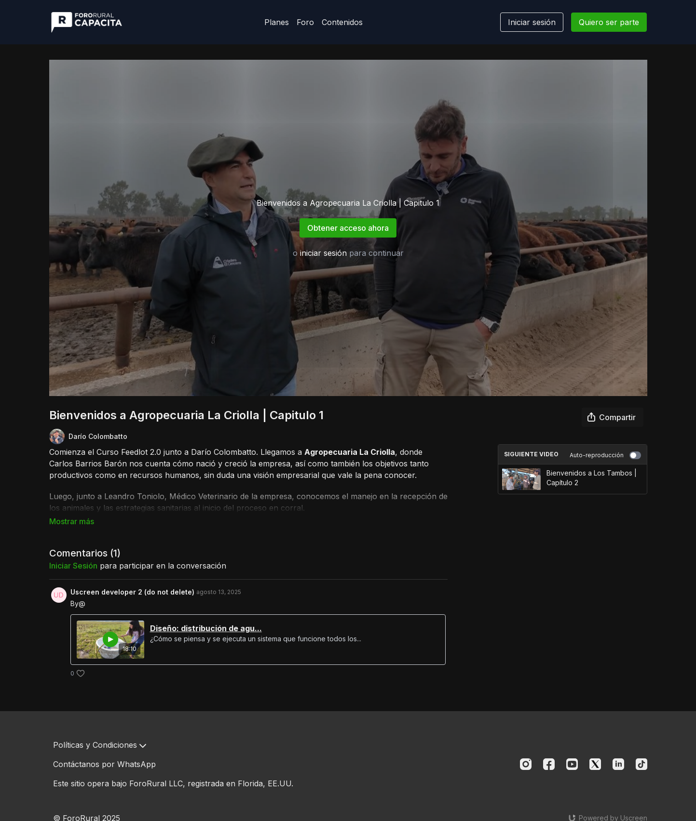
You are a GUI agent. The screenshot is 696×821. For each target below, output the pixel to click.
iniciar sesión (323, 253)
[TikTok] (641, 764)
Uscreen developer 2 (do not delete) (132, 578)
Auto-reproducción (605, 455)
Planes (276, 22)
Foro (305, 22)
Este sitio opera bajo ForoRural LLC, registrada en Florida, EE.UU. (173, 783)
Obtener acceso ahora (348, 228)
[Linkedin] (618, 764)
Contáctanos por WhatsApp (104, 764)
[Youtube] (572, 764)
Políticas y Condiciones (99, 745)
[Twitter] (595, 764)
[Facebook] (549, 764)
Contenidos (342, 22)
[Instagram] (526, 764)
